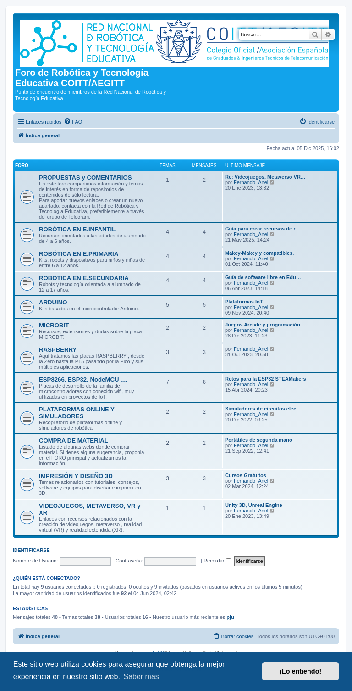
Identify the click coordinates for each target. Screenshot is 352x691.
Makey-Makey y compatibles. (259, 253)
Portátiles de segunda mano (258, 440)
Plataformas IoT (244, 301)
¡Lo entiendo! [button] (300, 671)
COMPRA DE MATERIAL (73, 440)
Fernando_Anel (251, 182)
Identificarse (31, 550)
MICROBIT (54, 325)
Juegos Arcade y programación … (266, 324)
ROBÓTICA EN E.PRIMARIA (78, 253)
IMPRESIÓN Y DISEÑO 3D (76, 475)
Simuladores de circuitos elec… (263, 408)
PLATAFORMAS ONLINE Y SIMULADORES (77, 413)
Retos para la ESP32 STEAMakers (265, 379)
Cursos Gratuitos (245, 475)
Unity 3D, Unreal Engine (253, 505)
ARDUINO (53, 302)
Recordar (217, 560)
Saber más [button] (141, 676)
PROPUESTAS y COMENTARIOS (85, 177)
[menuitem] (73, 121)
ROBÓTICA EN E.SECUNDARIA (84, 278)
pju (230, 617)
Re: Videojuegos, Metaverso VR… (265, 177)
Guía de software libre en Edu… (263, 277)
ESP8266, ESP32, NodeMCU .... (83, 379)
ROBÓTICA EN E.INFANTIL (77, 229)
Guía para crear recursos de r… (262, 228)
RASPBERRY (58, 349)
